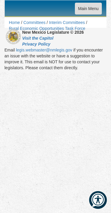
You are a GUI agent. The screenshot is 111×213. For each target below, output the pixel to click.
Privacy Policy (36, 44)
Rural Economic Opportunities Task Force (47, 28)
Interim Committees (67, 22)
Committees (34, 22)
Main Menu (88, 9)
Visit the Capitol (37, 38)
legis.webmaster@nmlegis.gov (44, 50)
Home (14, 22)
